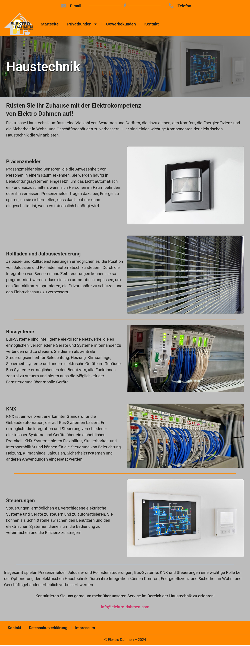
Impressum (90, 628)
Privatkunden (82, 24)
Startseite (50, 24)
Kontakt (151, 24)
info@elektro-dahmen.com (125, 607)
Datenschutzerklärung (51, 628)
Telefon (185, 5)
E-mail (75, 5)
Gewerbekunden (121, 24)
